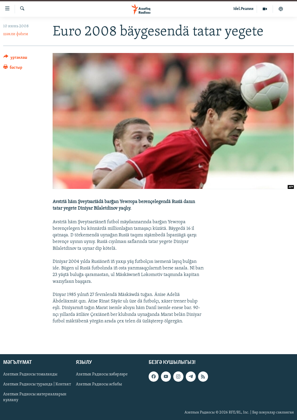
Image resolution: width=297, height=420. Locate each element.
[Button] (15, 58)
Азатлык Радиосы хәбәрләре (102, 374)
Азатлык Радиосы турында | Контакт (37, 384)
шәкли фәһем (15, 34)
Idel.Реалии (243, 9)
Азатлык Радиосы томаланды (30, 374)
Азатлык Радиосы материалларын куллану (34, 397)
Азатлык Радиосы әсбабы (99, 384)
